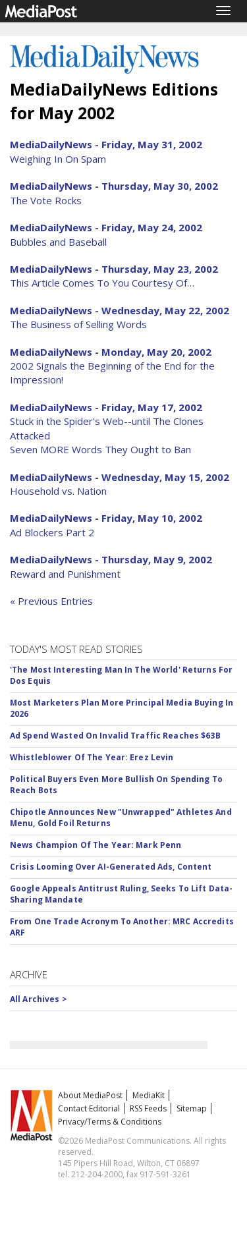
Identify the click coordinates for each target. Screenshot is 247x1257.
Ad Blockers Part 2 (52, 532)
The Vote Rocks (46, 200)
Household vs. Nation (58, 490)
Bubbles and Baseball (58, 241)
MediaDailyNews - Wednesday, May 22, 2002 (119, 310)
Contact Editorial (89, 1108)
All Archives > (38, 999)
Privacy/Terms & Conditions (109, 1121)
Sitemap (192, 1108)
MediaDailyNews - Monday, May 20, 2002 (110, 351)
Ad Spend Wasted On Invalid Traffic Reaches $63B (115, 735)
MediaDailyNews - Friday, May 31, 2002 (106, 144)
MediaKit (148, 1095)
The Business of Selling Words (78, 324)
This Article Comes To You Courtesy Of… (102, 282)
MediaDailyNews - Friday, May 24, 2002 (106, 227)
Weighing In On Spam (58, 158)
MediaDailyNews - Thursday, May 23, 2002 (114, 268)
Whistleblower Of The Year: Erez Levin (91, 757)
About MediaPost (90, 1095)
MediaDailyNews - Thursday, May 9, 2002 (111, 559)
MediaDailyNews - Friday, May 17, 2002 (106, 407)
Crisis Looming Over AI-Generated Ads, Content (110, 866)
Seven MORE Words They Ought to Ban (100, 449)
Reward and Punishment (65, 573)
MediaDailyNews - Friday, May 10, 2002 (106, 517)
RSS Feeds (148, 1108)
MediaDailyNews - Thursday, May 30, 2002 (114, 185)
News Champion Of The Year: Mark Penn (95, 845)
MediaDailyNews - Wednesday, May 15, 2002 (119, 477)
